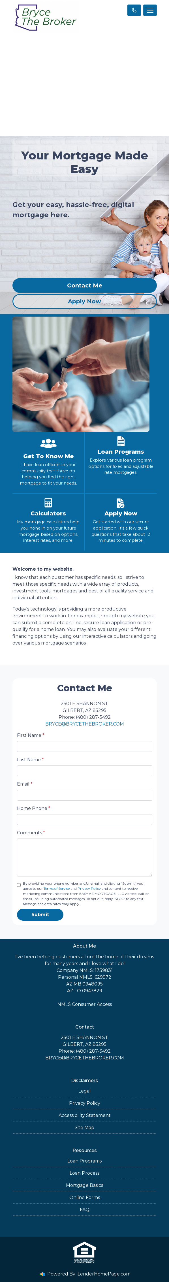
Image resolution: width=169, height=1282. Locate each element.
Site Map (84, 1127)
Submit (40, 914)
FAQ (84, 1209)
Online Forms (84, 1197)
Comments (31, 832)
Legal (84, 1091)
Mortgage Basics (84, 1185)
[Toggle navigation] (150, 10)
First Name (30, 735)
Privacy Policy (89, 888)
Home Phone (33, 808)
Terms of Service (57, 888)
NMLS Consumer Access (84, 1004)
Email (25, 784)
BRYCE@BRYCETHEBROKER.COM (84, 724)
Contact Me (84, 285)
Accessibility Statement (85, 1115)
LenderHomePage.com (104, 1274)
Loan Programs (84, 1161)
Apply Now (84, 301)
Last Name (30, 759)
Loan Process (84, 1173)
